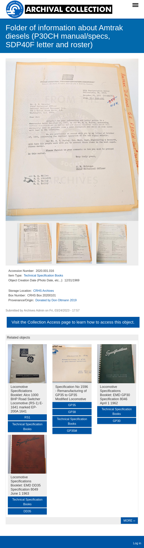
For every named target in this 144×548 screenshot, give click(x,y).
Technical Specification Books (43, 275)
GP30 (116, 420)
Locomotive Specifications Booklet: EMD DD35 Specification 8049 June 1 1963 (26, 485)
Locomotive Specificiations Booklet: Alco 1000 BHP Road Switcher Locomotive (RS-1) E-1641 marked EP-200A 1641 (27, 399)
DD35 (27, 511)
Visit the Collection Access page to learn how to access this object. (73, 322)
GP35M (72, 430)
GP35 (72, 405)
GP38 (72, 412)
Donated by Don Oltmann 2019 (56, 300)
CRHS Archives (43, 290)
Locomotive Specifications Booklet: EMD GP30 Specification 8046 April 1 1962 (115, 395)
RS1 (27, 417)
